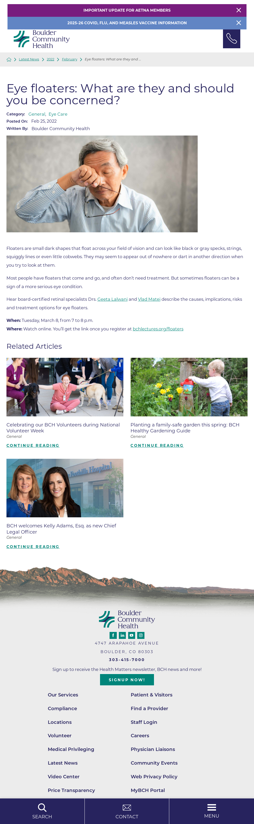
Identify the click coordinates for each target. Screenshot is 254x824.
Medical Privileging (71, 749)
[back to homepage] (8, 59)
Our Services (63, 695)
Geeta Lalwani (112, 299)
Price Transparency (71, 790)
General (36, 114)
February (69, 59)
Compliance (62, 708)
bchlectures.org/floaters (158, 328)
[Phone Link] (231, 38)
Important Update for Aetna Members (127, 10)
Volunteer (60, 736)
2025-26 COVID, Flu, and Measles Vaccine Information (127, 23)
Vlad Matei (149, 299)
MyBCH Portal (148, 790)
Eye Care (58, 114)
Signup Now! (127, 680)
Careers (140, 736)
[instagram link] (140, 635)
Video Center (64, 777)
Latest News (29, 59)
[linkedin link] (122, 635)
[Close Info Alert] (238, 23)
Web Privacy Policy (154, 777)
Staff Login (144, 722)
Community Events (154, 763)
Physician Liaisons (153, 749)
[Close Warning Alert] (238, 10)
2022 (50, 59)
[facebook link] (113, 635)
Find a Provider (149, 708)
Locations (60, 722)
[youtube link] (131, 635)
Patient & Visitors (151, 695)
